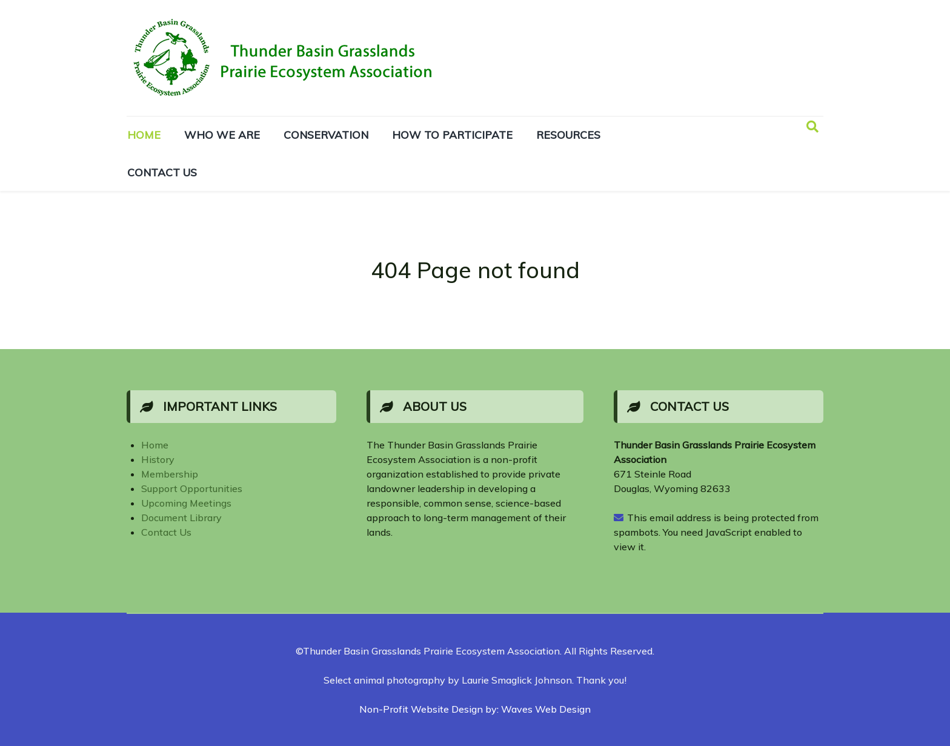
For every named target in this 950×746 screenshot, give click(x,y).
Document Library (181, 517)
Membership (169, 474)
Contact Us (166, 532)
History (157, 459)
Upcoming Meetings (186, 503)
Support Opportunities (191, 488)
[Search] (812, 127)
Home (154, 445)
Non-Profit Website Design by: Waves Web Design (475, 709)
